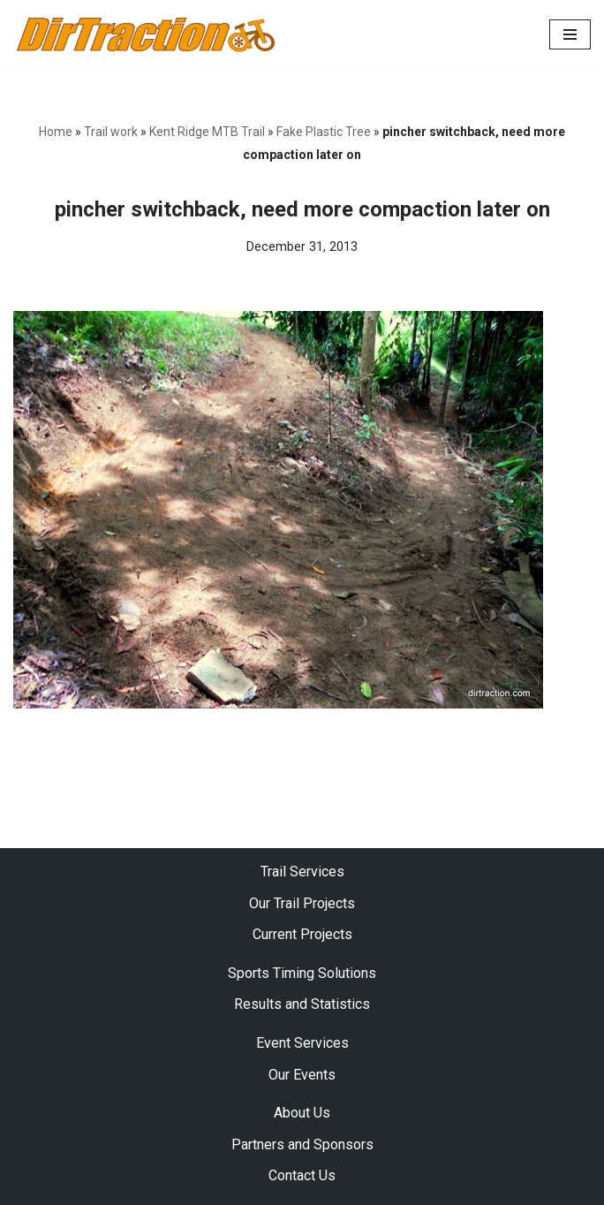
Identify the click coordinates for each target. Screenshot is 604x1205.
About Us (302, 1112)
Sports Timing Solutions (302, 973)
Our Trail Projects (302, 903)
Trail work (111, 132)
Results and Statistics (302, 1004)
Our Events (302, 1074)
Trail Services (302, 871)
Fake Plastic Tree (323, 132)
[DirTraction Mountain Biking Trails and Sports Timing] (145, 34)
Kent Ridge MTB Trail (207, 132)
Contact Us (302, 1175)
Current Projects (302, 934)
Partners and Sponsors (302, 1144)
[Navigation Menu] (570, 34)
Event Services (302, 1042)
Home (55, 132)
